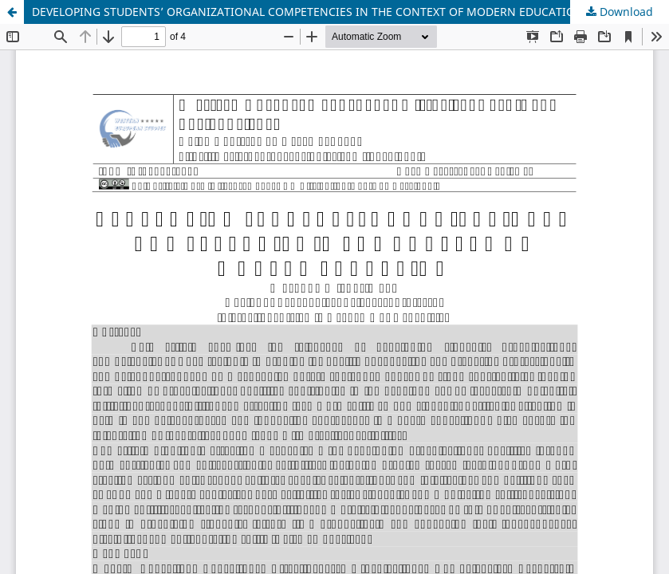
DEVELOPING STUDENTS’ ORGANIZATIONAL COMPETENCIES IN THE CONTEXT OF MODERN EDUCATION (308, 11)
